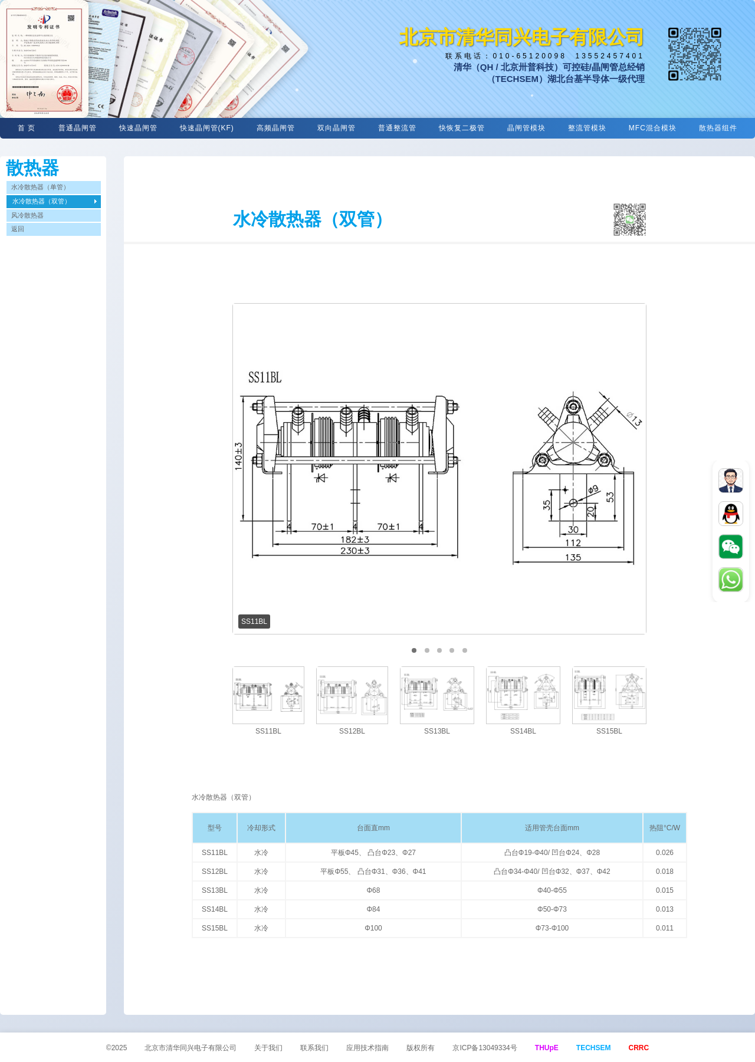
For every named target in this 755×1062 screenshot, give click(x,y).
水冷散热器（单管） (40, 186)
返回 (17, 228)
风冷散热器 (27, 215)
